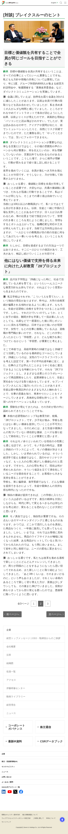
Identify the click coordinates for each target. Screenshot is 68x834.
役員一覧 (11, 671)
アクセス (11, 680)
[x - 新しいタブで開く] (15, 792)
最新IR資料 (15, 741)
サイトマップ (6, 822)
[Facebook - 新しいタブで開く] (21, 792)
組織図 (9, 663)
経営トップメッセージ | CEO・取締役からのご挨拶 (33, 638)
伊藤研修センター (15, 688)
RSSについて (51, 818)
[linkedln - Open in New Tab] (4, 792)
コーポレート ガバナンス (16, 727)
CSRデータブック (51, 741)
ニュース (11, 713)
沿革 (8, 655)
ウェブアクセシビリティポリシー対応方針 (16, 818)
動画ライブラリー (15, 696)
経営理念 (11, 705)
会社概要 (11, 646)
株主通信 (45, 727)
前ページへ (12, 614)
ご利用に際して (38, 818)
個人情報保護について (30, 814)
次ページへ (55, 614)
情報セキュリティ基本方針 (11, 814)
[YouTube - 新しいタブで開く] (10, 791)
